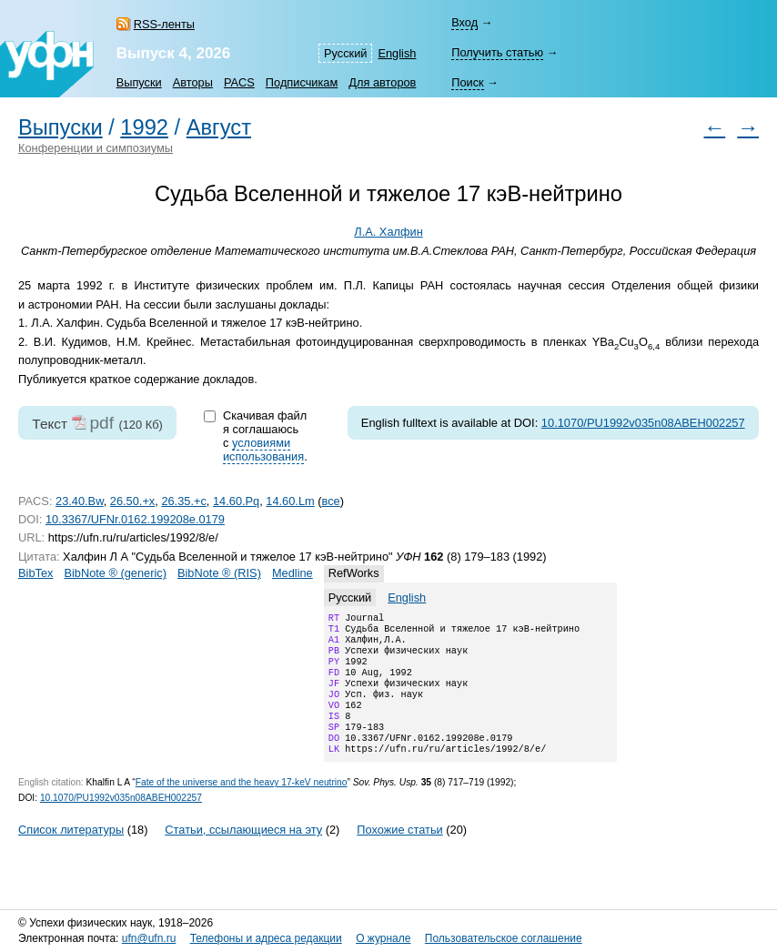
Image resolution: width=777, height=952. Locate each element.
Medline (292, 573)
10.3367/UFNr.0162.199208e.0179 (135, 519)
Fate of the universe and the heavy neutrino (242, 806)
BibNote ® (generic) (115, 573)
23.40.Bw (80, 501)
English (397, 53)
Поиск (467, 82)
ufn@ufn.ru (149, 939)
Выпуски (139, 82)
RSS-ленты (164, 24)
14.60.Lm (290, 501)
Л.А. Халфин (388, 231)
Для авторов (382, 82)
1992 (144, 127)
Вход (464, 22)
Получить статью (497, 52)
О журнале (383, 939)
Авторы (193, 82)
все (331, 501)
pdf (101, 422)
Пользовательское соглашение (503, 939)
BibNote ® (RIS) (219, 573)
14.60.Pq (236, 501)
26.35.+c (183, 501)
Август (219, 127)
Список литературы (71, 853)
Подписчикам (302, 82)
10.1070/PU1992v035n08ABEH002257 (643, 423)
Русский (345, 53)
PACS (239, 82)
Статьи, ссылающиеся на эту (243, 853)
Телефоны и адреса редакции (266, 939)
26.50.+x (132, 501)
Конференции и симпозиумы (95, 148)
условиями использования (263, 449)
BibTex (35, 573)
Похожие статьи (399, 853)
